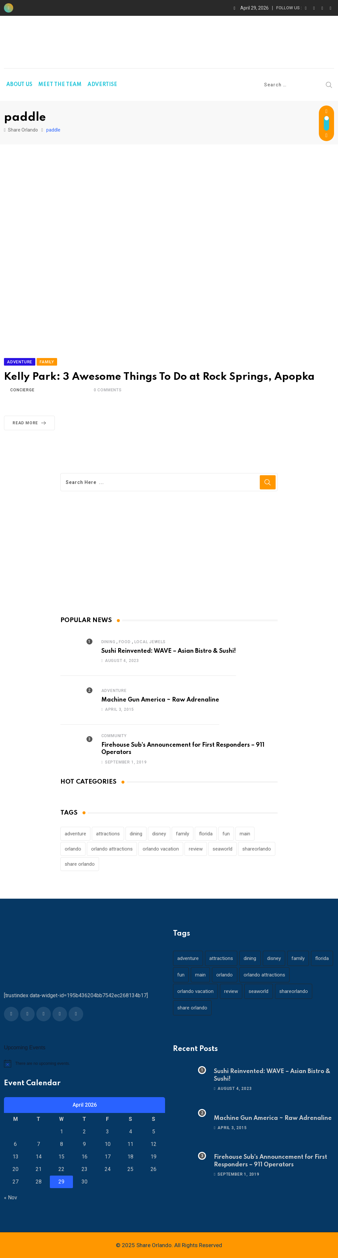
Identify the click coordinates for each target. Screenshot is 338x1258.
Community (114, 736)
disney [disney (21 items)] (159, 834)
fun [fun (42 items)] (226, 834)
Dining (108, 642)
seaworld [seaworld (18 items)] (222, 849)
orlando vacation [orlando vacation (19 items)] (161, 849)
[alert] (84, 1063)
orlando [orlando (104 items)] (73, 849)
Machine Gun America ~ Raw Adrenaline (160, 700)
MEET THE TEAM (60, 84)
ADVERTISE (102, 84)
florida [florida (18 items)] (206, 834)
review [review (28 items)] (196, 849)
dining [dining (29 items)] (136, 834)
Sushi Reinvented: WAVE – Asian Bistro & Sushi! (168, 651)
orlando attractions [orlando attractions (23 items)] (112, 849)
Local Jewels (150, 642)
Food (124, 642)
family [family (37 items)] (182, 834)
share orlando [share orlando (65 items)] (80, 864)
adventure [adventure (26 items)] (75, 834)
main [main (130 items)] (245, 834)
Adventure (114, 690)
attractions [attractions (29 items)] (108, 834)
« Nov (10, 1197)
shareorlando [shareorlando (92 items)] (256, 849)
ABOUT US (19, 84)
